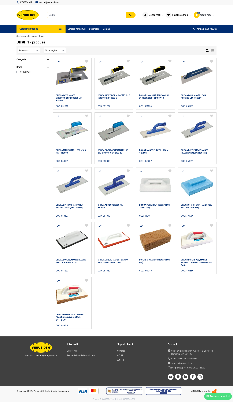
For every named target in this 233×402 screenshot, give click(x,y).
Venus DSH (25, 72)
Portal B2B (195, 391)
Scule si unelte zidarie (26, 36)
